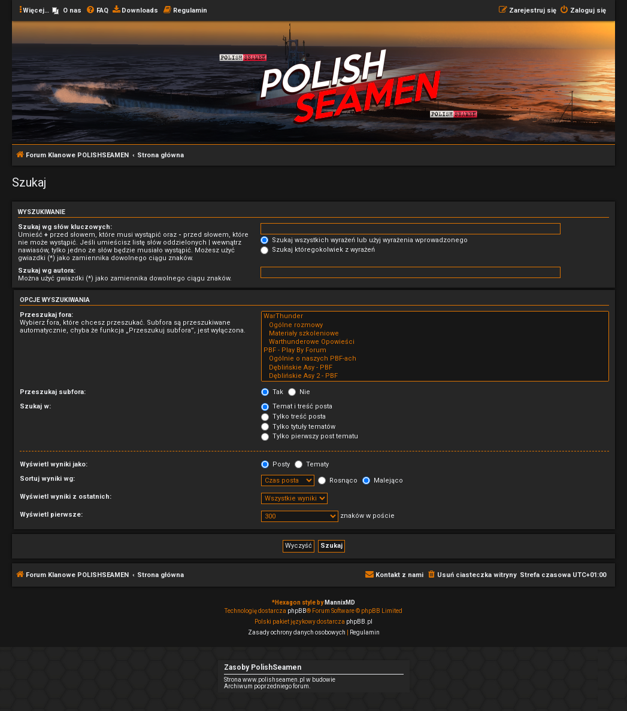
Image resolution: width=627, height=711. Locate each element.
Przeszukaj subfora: (53, 392)
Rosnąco (338, 480)
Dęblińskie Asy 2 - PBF (435, 376)
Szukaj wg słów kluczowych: (65, 227)
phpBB (297, 611)
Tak (272, 392)
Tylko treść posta (293, 416)
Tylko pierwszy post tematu (309, 436)
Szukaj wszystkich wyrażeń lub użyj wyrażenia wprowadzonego (364, 240)
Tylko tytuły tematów (298, 427)
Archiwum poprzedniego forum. (267, 686)
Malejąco (382, 480)
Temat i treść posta (296, 406)
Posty (275, 464)
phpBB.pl (359, 621)
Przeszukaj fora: (46, 315)
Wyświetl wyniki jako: (53, 464)
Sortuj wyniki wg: (47, 479)
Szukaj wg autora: (46, 270)
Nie (299, 392)
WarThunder (435, 316)
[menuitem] (66, 11)
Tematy (312, 464)
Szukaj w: (35, 406)
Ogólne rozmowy (435, 325)
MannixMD (340, 602)
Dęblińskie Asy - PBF (435, 368)
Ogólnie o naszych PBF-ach (435, 359)
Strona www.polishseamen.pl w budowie (279, 679)
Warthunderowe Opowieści (435, 342)
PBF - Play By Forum (435, 350)
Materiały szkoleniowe (435, 333)
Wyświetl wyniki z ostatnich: (65, 497)
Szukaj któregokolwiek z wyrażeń (318, 250)
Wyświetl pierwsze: (51, 514)
